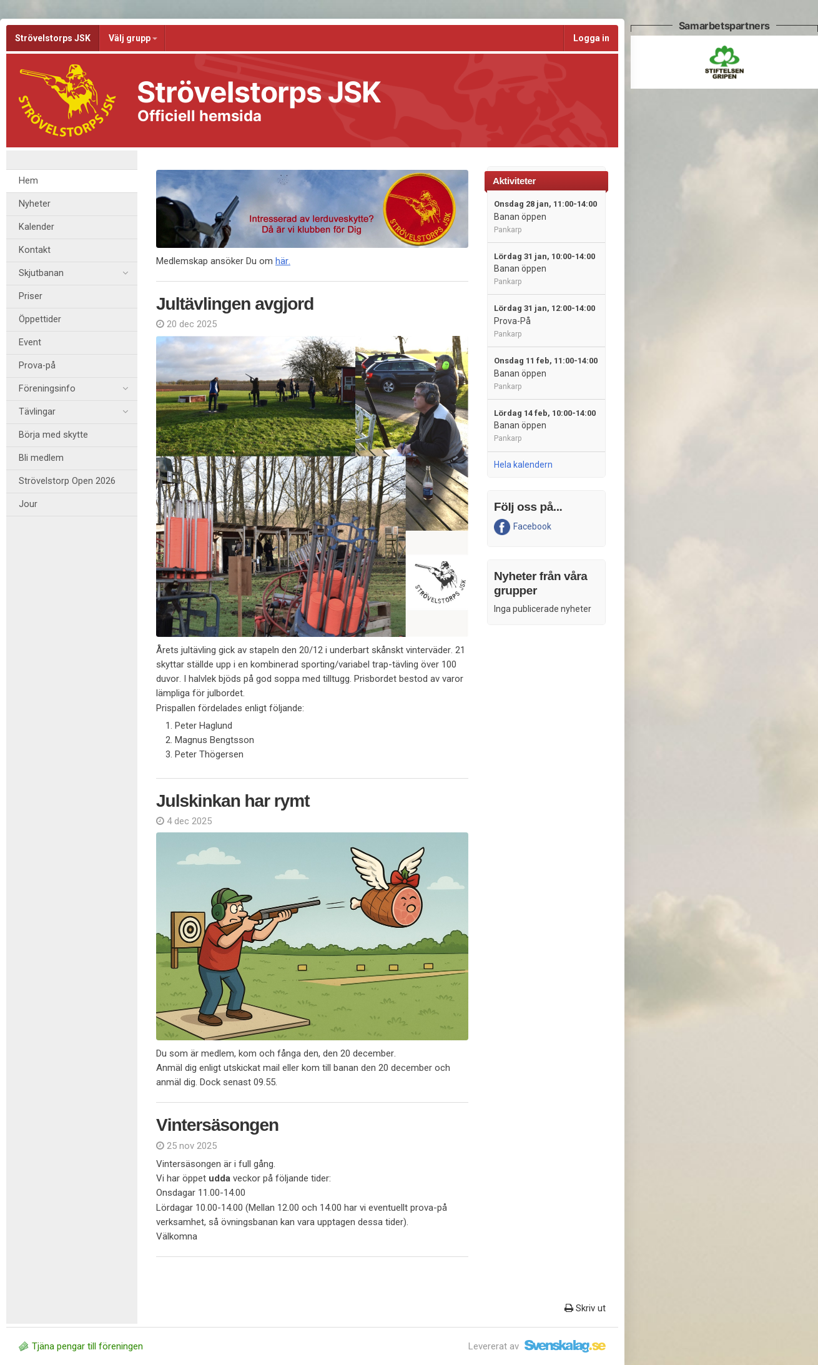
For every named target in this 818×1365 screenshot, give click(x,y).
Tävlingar (73, 412)
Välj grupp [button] (133, 38)
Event (30, 342)
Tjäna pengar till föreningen (81, 1346)
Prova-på (37, 365)
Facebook (522, 527)
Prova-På (544, 320)
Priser (30, 296)
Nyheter (35, 204)
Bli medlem (41, 458)
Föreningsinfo (73, 389)
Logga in (591, 38)
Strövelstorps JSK (53, 38)
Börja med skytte (53, 435)
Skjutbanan (73, 273)
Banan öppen (545, 216)
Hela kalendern (523, 465)
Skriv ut (585, 1308)
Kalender (36, 227)
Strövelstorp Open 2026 (67, 481)
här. (282, 261)
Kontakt (35, 250)
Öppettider (40, 319)
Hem (28, 180)
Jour (28, 504)
